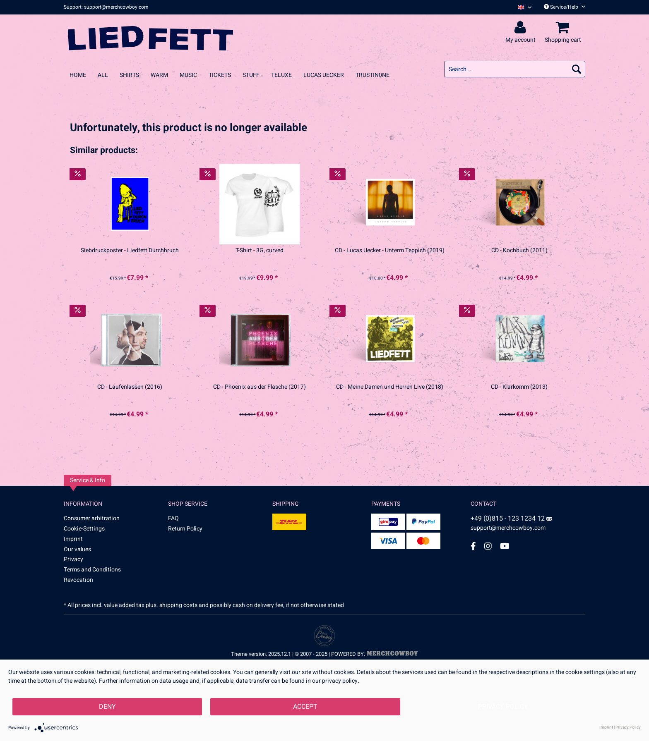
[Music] (188, 75)
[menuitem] (522, 7)
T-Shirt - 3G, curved (260, 250)
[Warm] (159, 75)
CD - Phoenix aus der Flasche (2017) (259, 387)
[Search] (576, 69)
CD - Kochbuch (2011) (519, 250)
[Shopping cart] (564, 27)
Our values (77, 549)
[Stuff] (251, 75)
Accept (305, 707)
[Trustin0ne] (372, 75)
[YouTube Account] (505, 546)
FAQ (173, 518)
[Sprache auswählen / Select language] (524, 7)
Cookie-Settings (84, 528)
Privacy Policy (503, 707)
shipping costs (178, 605)
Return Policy (185, 528)
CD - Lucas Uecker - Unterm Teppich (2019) (390, 250)
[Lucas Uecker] (324, 75)
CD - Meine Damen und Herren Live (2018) (389, 387)
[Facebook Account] (473, 546)
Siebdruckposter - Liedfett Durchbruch (130, 250)
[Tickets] (220, 75)
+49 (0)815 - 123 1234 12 (508, 518)
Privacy (73, 559)
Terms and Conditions (92, 569)
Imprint (73, 539)
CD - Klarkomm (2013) (519, 387)
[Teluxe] (281, 75)
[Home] (78, 75)
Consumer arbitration (92, 518)
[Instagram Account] (488, 546)
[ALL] (103, 75)
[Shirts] (129, 75)
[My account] (522, 27)
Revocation (78, 580)
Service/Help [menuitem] (564, 7)
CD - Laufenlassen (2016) (129, 387)
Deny (107, 707)
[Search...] (515, 69)
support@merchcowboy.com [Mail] (511, 524)
